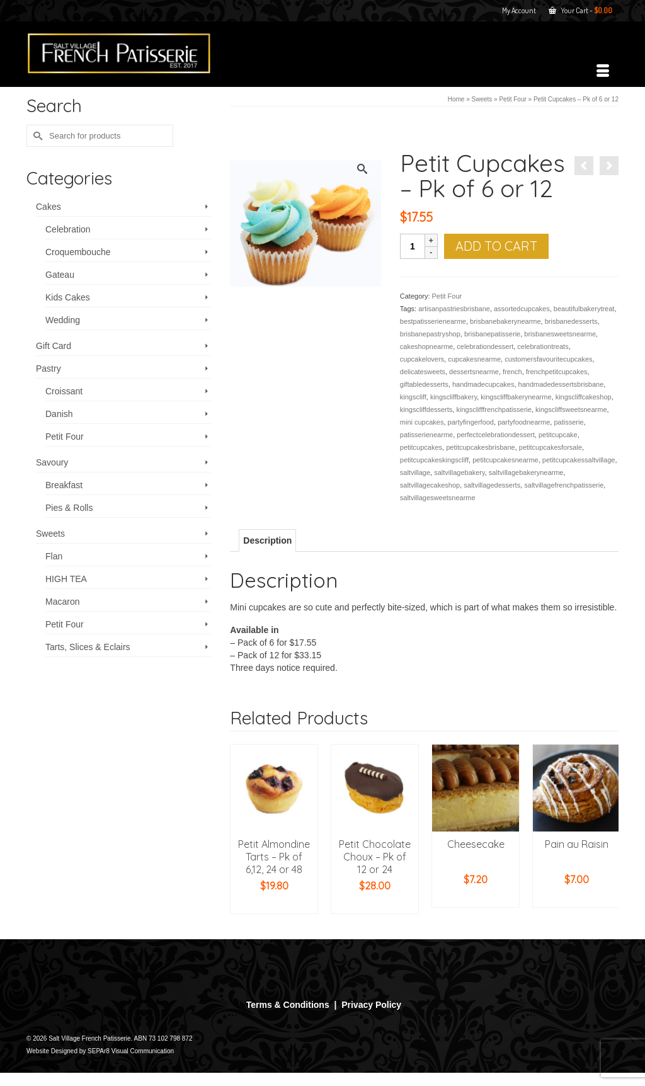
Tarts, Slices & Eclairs (87, 647)
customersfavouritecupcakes (548, 359)
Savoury (52, 462)
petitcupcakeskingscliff (434, 460)
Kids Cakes (67, 297)
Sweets (50, 534)
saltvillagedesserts (492, 485)
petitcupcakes (421, 447)
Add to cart (496, 246)
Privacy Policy (371, 1005)
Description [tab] (267, 540)
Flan (53, 556)
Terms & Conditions (287, 1005)
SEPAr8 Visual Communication (131, 1051)
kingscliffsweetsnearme (571, 409)
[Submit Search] (35, 136)
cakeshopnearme (426, 346)
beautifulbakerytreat (584, 308)
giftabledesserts (424, 384)
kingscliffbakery (453, 397)
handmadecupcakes (483, 384)
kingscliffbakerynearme (516, 397)
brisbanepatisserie (492, 334)
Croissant (64, 391)
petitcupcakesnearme (505, 460)
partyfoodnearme (524, 422)
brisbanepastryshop (430, 334)
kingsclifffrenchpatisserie (493, 409)
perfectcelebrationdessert (496, 434)
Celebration (68, 229)
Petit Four (447, 296)
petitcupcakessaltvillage (578, 460)
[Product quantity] (412, 246)
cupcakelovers (422, 359)
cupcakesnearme (474, 359)
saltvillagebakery (459, 472)
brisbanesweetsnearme (560, 334)
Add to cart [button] (274, 904)
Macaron (62, 602)
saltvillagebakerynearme (526, 472)
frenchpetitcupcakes (557, 371)
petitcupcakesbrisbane (480, 447)
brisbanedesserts (571, 321)
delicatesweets (422, 371)
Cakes (48, 207)
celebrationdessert (485, 346)
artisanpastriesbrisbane (454, 308)
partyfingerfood (471, 422)
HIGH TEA (66, 579)
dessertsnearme (474, 371)
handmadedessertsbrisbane (561, 384)
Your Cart (580, 10)
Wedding (62, 320)
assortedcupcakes (522, 308)
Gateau (59, 275)
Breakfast (64, 485)
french (512, 371)
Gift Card (53, 346)
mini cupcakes (422, 422)
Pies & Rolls (69, 508)
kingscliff (413, 397)
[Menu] (603, 71)
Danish (59, 414)
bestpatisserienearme (433, 321)
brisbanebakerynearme (505, 321)
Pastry (48, 368)
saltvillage (415, 472)
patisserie (568, 422)
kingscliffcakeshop (584, 397)
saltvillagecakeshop (430, 485)
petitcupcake (558, 434)
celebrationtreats (542, 346)
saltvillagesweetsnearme (438, 497)
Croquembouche (78, 252)
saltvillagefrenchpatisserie (563, 485)
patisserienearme (426, 434)
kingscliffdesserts (426, 409)
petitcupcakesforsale (550, 447)
